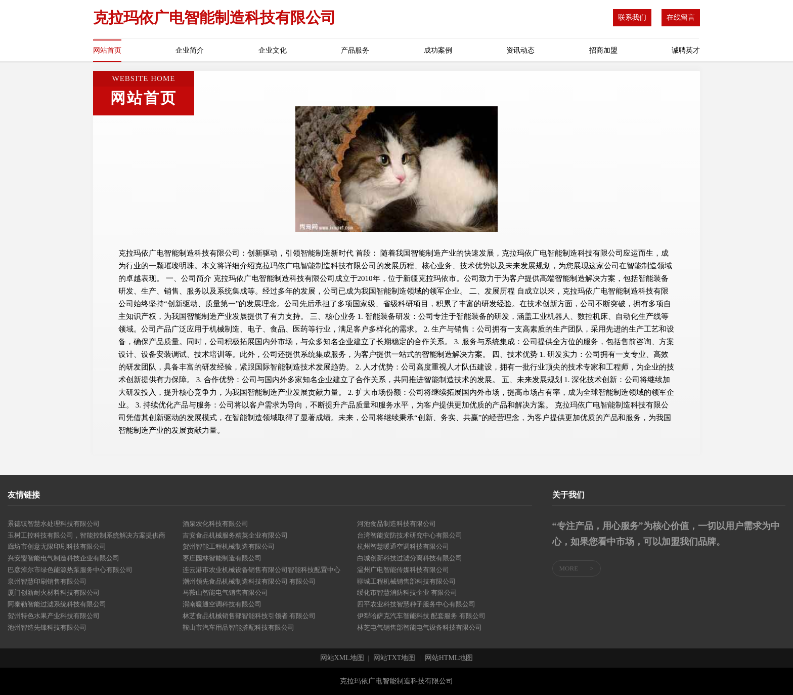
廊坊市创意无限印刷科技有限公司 (57, 546)
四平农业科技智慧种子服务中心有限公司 (416, 604)
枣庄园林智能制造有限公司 (222, 558)
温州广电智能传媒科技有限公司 (403, 570)
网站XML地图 (342, 658)
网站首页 (107, 50)
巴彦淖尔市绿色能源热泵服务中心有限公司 (70, 570)
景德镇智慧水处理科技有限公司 (54, 523)
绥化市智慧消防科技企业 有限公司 (407, 592)
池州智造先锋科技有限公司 (47, 627)
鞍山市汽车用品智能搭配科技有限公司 (238, 627)
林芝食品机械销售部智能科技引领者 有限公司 (249, 616)
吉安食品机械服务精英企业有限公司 (235, 535)
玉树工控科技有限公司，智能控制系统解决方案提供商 (86, 535)
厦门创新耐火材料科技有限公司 (54, 592)
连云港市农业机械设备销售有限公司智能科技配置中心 (261, 570)
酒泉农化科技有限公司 (215, 523)
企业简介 (189, 50)
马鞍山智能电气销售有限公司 (225, 592)
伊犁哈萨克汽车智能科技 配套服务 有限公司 (421, 616)
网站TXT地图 (394, 658)
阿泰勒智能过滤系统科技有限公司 (57, 604)
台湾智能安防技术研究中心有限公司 (409, 535)
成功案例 (438, 50)
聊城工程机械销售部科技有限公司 (406, 581)
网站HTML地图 (449, 658)
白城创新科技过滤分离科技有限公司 (409, 558)
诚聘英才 (686, 50)
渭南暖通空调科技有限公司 (222, 604)
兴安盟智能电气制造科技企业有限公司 (63, 558)
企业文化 (272, 50)
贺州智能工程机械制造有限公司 (229, 546)
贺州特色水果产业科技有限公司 (54, 616)
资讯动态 (520, 50)
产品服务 (355, 50)
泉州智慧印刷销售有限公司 (47, 581)
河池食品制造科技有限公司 (396, 523)
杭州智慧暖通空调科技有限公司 (403, 546)
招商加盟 (603, 50)
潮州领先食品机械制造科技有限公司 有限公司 (249, 581)
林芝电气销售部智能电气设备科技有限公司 (419, 627)
